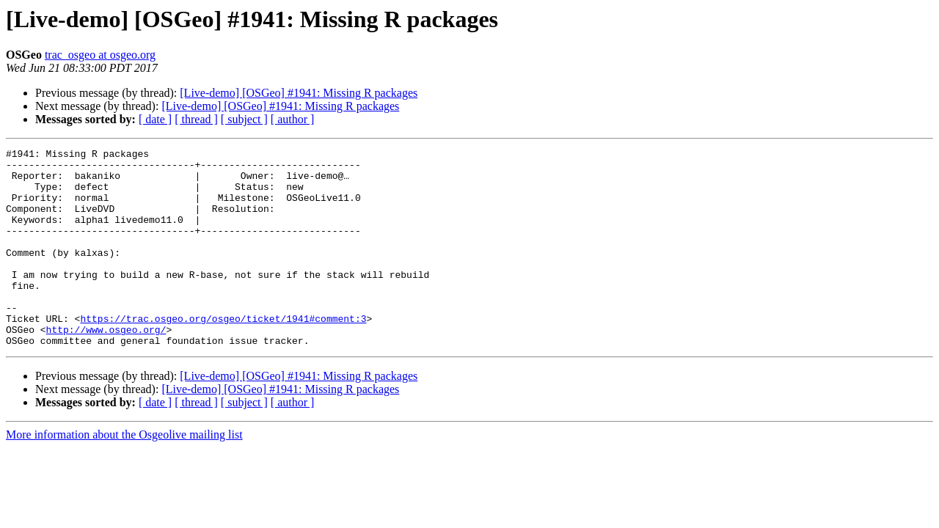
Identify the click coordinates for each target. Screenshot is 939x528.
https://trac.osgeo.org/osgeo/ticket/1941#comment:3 (223, 353)
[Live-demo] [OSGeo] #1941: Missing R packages (298, 93)
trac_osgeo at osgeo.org (100, 54)
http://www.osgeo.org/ (106, 366)
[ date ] (155, 119)
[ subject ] (244, 119)
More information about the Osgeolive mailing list (124, 474)
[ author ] (293, 119)
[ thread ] (196, 119)
